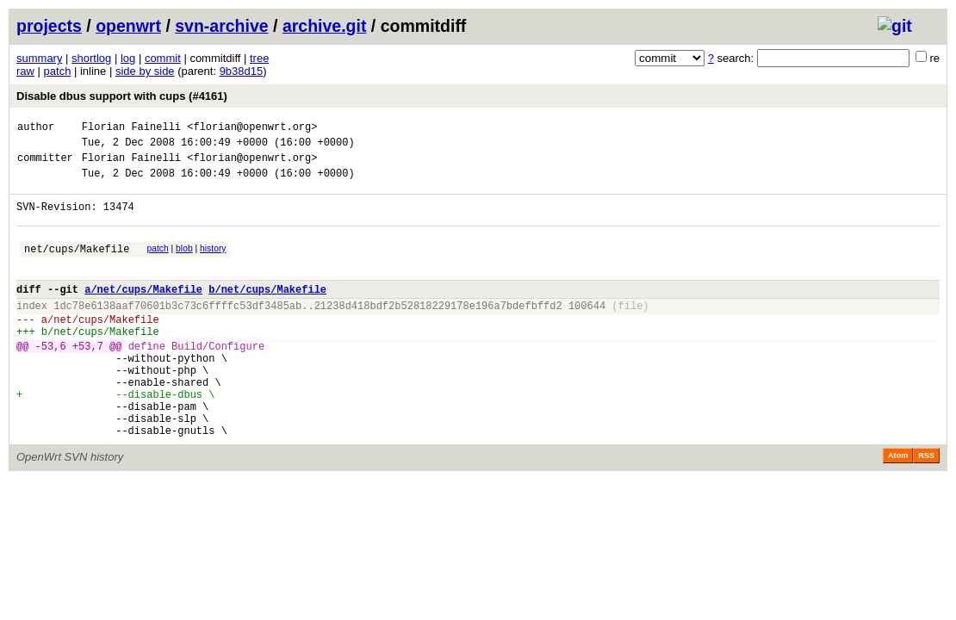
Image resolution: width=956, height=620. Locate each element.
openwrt (128, 25)
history (213, 264)
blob (184, 264)
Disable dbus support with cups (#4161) (121, 96)
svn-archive (221, 25)
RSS (926, 507)
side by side (145, 71)
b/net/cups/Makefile (267, 312)
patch (57, 71)
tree (259, 58)
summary (39, 58)
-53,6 (50, 379)
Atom (898, 507)
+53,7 (87, 379)
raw (25, 71)
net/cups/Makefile (76, 266)
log (128, 58)
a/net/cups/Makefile (143, 312)
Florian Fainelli (131, 128)
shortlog (91, 58)
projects (49, 25)
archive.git (324, 25)
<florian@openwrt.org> (252, 128)
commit (163, 58)
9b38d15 (242, 71)
